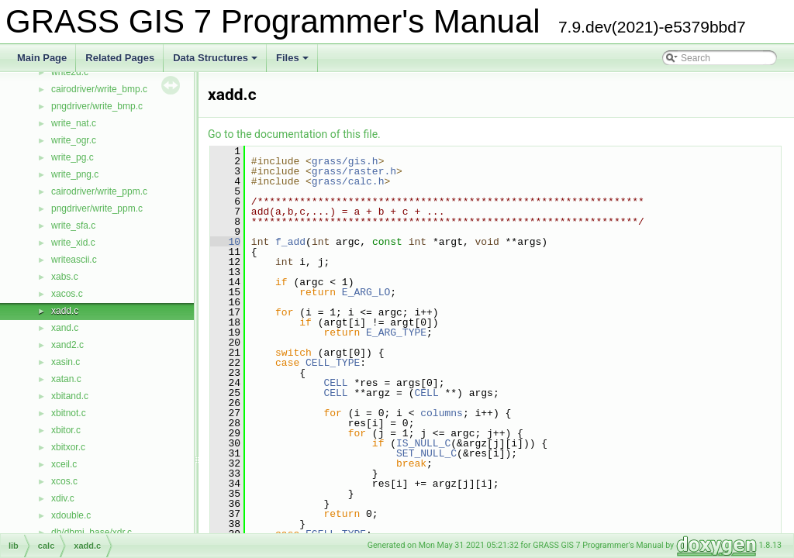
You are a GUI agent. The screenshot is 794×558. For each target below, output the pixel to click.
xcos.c (64, 481)
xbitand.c (69, 396)
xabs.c (64, 276)
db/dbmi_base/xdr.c (91, 532)
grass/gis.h (345, 161)
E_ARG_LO (366, 292)
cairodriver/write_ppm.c (99, 191)
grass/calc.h (348, 181)
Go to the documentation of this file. (294, 134)
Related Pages (119, 58)
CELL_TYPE (333, 363)
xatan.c (66, 379)
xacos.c (67, 293)
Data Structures (216, 62)
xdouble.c (71, 515)
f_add (290, 242)
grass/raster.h (354, 171)
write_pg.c (72, 157)
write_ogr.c (73, 140)
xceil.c (64, 464)
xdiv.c (62, 498)
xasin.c (65, 361)
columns (441, 413)
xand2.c (67, 344)
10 (225, 242)
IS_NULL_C (423, 443)
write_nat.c (73, 123)
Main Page (42, 58)
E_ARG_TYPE (396, 332)
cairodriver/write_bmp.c (99, 89)
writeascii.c (74, 259)
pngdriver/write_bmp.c (97, 106)
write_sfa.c (73, 225)
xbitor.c (66, 430)
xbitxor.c (68, 447)
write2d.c (69, 72)
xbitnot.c (68, 413)
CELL (335, 383)
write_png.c (74, 174)
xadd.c (64, 310)
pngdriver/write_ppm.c (97, 208)
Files (293, 62)
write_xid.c (73, 242)
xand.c (64, 327)
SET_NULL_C (426, 453)
